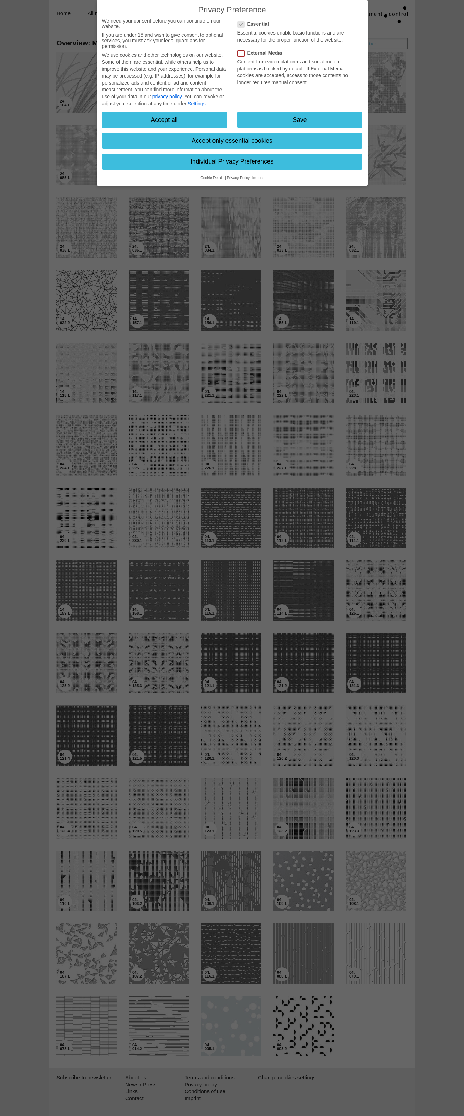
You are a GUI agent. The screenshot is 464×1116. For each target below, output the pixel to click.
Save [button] (300, 119)
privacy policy (167, 96)
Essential (255, 24)
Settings (197, 103)
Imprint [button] (258, 177)
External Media (262, 53)
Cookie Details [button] (212, 177)
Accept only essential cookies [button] (232, 140)
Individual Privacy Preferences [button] (232, 161)
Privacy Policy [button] (238, 177)
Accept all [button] (164, 119)
